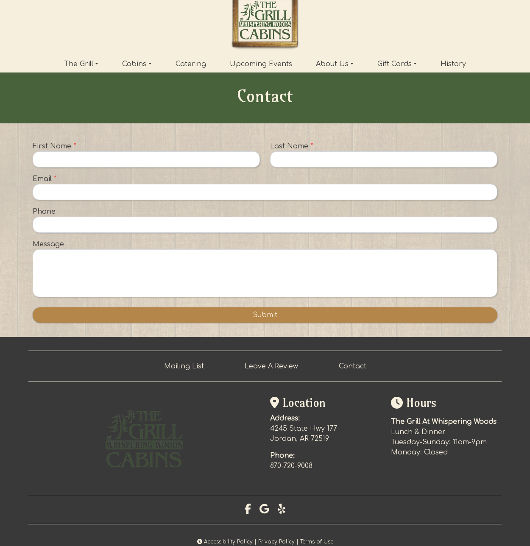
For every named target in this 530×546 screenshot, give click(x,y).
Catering (191, 64)
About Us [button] (332, 64)
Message (48, 244)
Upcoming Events (261, 64)
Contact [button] (352, 366)
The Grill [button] (78, 64)
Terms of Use (316, 542)
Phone (44, 211)
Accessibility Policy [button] (225, 542)
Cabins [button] (134, 64)
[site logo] (265, 26)
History (453, 64)
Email (44, 179)
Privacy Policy (276, 542)
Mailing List (184, 366)
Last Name (291, 146)
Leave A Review (271, 366)
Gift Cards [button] (394, 64)
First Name (54, 146)
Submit (265, 315)
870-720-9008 (291, 466)
